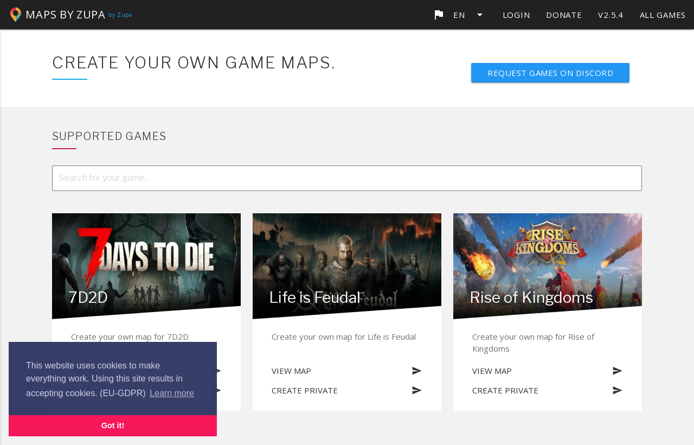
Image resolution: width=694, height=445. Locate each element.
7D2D (88, 297)
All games (663, 14)
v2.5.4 (610, 14)
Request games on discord (550, 72)
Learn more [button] (172, 393)
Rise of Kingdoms (531, 297)
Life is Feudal (315, 297)
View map (347, 370)
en (459, 14)
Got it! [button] (112, 425)
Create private (347, 390)
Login (516, 14)
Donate (564, 14)
